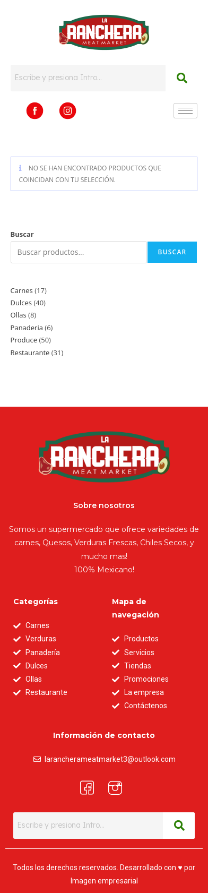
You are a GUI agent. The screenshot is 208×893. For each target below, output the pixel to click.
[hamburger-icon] (185, 110)
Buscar (22, 234)
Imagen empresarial (104, 881)
